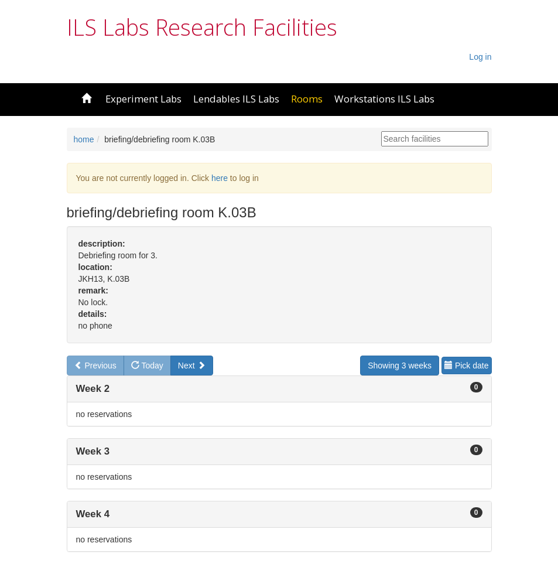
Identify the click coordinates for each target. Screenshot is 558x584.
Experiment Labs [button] (143, 98)
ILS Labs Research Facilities (202, 27)
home (84, 139)
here (219, 178)
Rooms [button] (307, 98)
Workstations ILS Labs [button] (384, 98)
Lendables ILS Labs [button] (236, 98)
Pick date (466, 365)
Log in (480, 57)
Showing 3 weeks (400, 365)
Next (192, 365)
